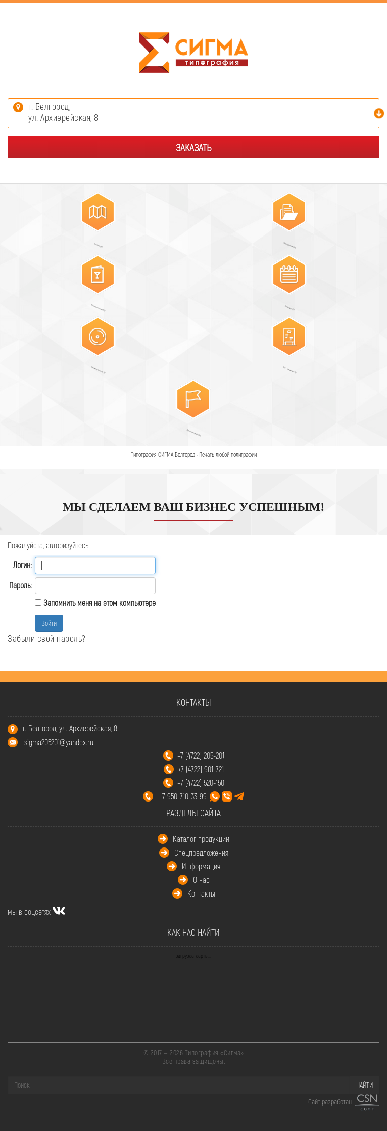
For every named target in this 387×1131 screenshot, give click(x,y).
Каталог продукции (201, 838)
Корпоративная (285, 241)
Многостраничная (93, 304)
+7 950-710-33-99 (201, 796)
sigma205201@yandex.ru (58, 742)
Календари (286, 304)
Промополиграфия (189, 429)
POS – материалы (286, 366)
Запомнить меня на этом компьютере (98, 602)
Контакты (201, 893)
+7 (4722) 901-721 (201, 769)
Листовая (94, 241)
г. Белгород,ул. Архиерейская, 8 (63, 112)
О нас (201, 879)
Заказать (193, 147)
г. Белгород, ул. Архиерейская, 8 (70, 728)
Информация (201, 866)
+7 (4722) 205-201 (200, 755)
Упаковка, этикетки (94, 366)
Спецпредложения (201, 852)
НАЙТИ (364, 1084)
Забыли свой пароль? (47, 638)
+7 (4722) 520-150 (200, 782)
